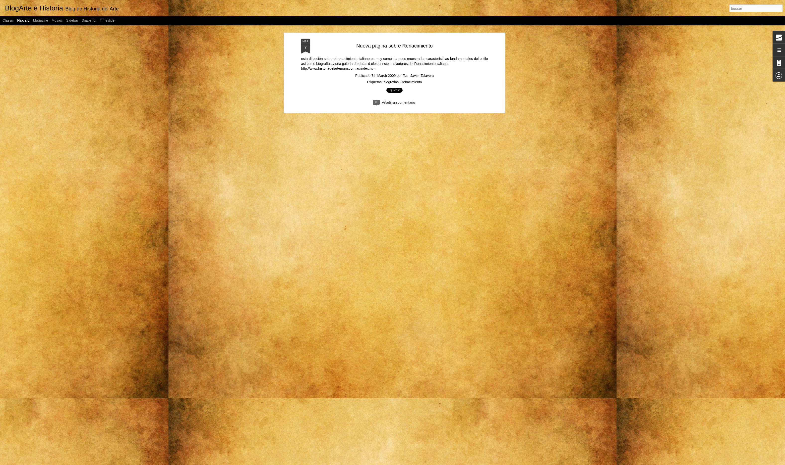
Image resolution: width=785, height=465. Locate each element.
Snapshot (89, 20)
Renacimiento (411, 82)
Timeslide (107, 20)
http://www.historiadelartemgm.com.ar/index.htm (338, 68)
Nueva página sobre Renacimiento (394, 45)
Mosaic (57, 20)
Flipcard (23, 20)
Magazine (40, 20)
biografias (391, 82)
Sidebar (72, 20)
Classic (8, 20)
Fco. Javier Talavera (418, 75)
